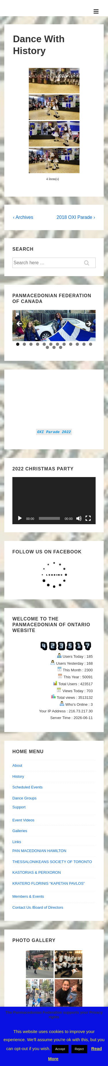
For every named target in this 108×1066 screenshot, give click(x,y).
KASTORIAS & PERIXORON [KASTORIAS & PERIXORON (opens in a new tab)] (36, 872)
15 (60, 347)
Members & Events (28, 896)
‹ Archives (23, 217)
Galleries (19, 831)
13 (47, 347)
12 (90, 344)
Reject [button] (79, 1049)
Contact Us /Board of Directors (37, 907)
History (18, 776)
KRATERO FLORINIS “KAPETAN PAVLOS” (48, 883)
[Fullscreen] (88, 518)
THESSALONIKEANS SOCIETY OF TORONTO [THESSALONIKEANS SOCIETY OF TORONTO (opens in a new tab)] (52, 862)
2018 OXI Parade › (76, 217)
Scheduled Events (27, 787)
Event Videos (23, 820)
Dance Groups (24, 798)
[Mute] (79, 518)
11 (84, 344)
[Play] (20, 518)
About (17, 765)
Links (16, 842)
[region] (54, 325)
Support (19, 807)
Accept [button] (60, 1049)
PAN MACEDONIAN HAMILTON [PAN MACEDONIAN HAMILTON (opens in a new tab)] (39, 851)
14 (54, 347)
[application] (54, 500)
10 (77, 344)
